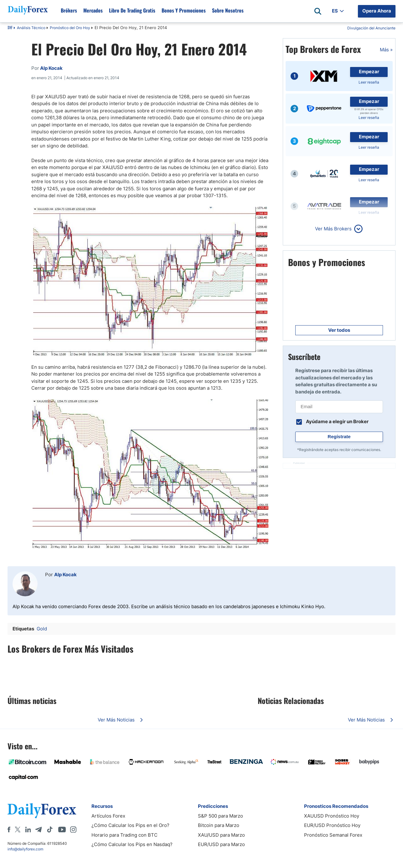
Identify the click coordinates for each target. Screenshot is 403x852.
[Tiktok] (50, 829)
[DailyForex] (42, 810)
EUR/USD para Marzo (221, 844)
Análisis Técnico (31, 27)
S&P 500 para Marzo (220, 816)
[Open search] (318, 11)
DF (10, 28)
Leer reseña (369, 82)
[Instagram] (73, 829)
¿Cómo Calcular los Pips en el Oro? (130, 825)
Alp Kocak (65, 574)
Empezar (369, 71)
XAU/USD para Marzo (221, 835)
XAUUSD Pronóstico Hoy (331, 816)
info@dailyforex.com (25, 849)
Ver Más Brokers (333, 229)
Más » (386, 50)
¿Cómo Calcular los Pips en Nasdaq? (132, 844)
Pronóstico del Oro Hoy (70, 27)
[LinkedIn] (28, 829)
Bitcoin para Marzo (218, 825)
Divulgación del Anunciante (371, 28)
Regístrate (339, 436)
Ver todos (339, 330)
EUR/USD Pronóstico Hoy (332, 825)
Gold (42, 629)
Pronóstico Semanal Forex (333, 835)
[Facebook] (9, 829)
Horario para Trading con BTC (124, 835)
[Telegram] (38, 829)
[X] (17, 829)
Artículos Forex (108, 816)
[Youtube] (62, 829)
